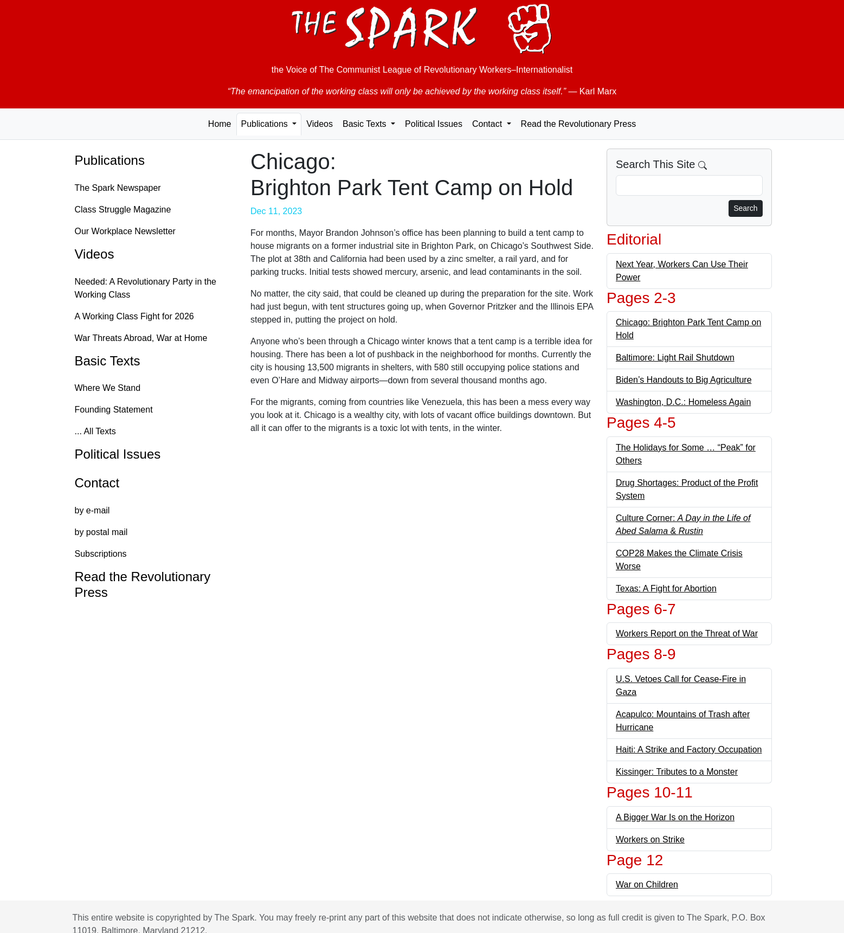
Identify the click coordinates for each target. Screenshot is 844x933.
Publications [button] (266, 123)
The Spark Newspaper (118, 187)
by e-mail (92, 510)
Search (745, 208)
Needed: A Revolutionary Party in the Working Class (146, 288)
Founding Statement (114, 409)
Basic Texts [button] (366, 123)
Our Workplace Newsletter (125, 231)
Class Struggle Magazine (123, 209)
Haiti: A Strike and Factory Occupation (689, 749)
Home (219, 123)
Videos (319, 123)
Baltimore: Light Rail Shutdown (675, 357)
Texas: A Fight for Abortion (666, 588)
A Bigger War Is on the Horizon (675, 817)
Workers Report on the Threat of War (687, 633)
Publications (110, 160)
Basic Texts (107, 360)
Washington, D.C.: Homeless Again (683, 402)
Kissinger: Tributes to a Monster (677, 771)
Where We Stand (108, 387)
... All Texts (95, 431)
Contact (97, 482)
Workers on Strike (650, 839)
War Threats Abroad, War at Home (141, 338)
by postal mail (101, 532)
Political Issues (433, 123)
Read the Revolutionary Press (578, 123)
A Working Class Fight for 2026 (134, 316)
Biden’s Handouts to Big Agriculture (684, 379)
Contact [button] (488, 123)
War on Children (647, 884)
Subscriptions (101, 553)
